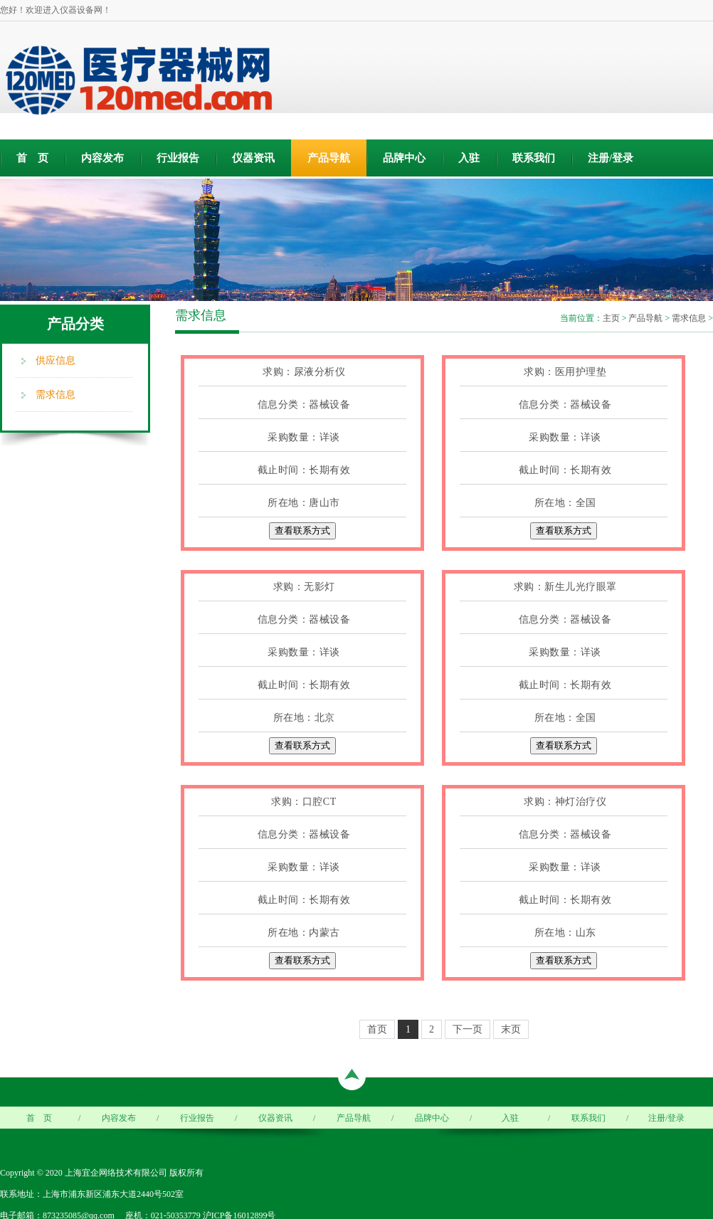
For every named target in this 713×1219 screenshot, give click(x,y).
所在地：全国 (565, 502)
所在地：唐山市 (304, 502)
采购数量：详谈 (304, 437)
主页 (611, 318)
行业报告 (178, 158)
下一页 (467, 1029)
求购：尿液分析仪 (304, 371)
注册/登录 (610, 158)
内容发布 (102, 158)
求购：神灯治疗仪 (565, 801)
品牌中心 (404, 158)
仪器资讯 (253, 158)
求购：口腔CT (303, 801)
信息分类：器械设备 (304, 404)
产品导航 (328, 158)
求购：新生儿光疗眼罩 (565, 586)
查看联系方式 (302, 530)
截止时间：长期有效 (304, 470)
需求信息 (55, 394)
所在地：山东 (565, 932)
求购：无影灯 (304, 586)
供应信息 (55, 360)
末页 (511, 1029)
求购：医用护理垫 (565, 371)
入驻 (469, 158)
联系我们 (533, 158)
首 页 (32, 158)
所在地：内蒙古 (304, 932)
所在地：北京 (304, 717)
